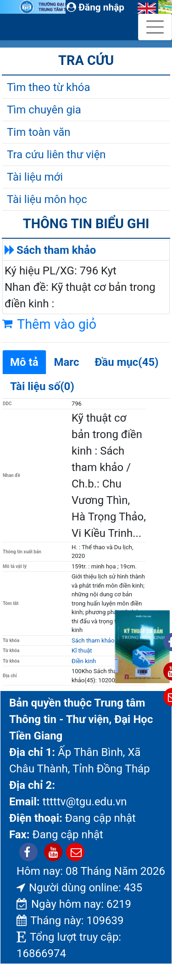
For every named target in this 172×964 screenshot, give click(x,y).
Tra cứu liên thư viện (56, 154)
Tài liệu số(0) (42, 386)
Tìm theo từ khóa (48, 87)
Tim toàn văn (38, 132)
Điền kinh (84, 661)
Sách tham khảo (56, 250)
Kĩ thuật (82, 650)
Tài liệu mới (35, 177)
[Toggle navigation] (155, 27)
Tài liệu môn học (47, 199)
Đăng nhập (95, 7)
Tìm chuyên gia (44, 109)
